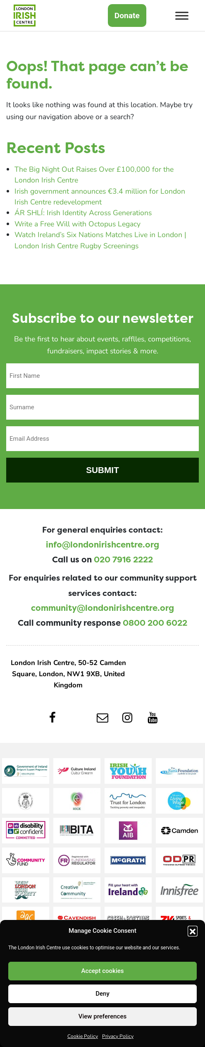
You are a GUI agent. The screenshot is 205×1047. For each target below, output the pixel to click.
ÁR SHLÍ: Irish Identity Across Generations (83, 212)
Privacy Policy (117, 1036)
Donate (127, 15)
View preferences (102, 1016)
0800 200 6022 (155, 622)
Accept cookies (102, 971)
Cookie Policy (82, 1036)
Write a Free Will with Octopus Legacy (77, 223)
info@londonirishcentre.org (102, 544)
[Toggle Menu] (181, 15)
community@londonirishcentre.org (102, 608)
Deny (102, 993)
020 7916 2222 (123, 559)
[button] (192, 931)
